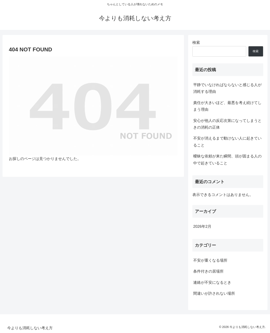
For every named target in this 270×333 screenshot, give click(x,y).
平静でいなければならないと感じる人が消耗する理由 (227, 88)
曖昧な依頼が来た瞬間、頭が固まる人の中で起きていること (227, 159)
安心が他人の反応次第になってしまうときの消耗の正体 (227, 124)
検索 (196, 42)
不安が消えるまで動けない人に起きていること (227, 141)
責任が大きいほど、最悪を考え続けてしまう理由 (227, 106)
